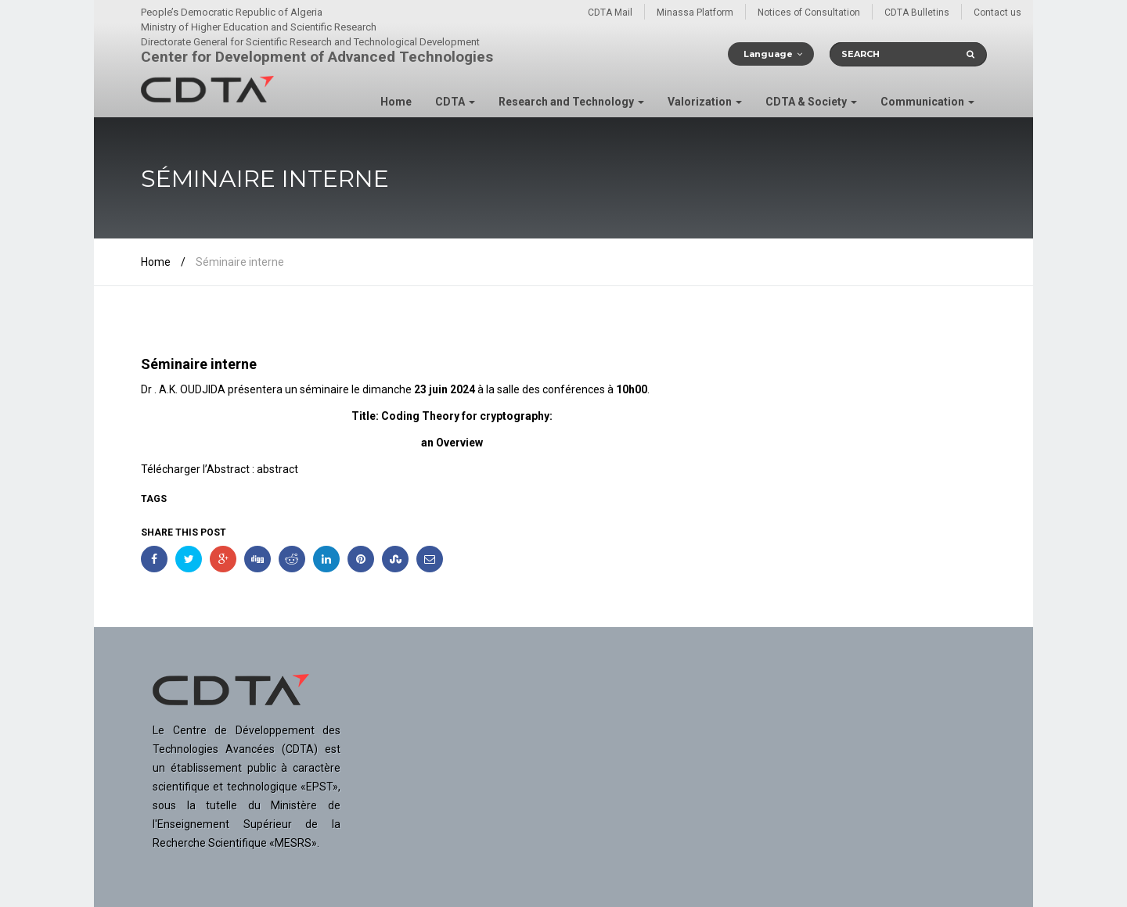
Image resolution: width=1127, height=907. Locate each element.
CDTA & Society (811, 101)
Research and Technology (571, 101)
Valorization (705, 101)
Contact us (997, 12)
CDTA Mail (610, 12)
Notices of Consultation (809, 12)
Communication (927, 101)
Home (396, 101)
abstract (277, 469)
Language (768, 53)
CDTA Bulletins (916, 12)
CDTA (455, 101)
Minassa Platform (695, 12)
